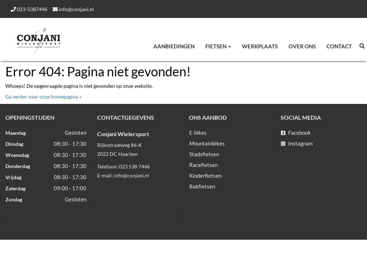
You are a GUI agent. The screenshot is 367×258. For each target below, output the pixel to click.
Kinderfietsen (205, 175)
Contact (339, 46)
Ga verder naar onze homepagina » (43, 97)
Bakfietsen (202, 186)
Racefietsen (203, 165)
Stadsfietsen (204, 154)
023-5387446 (29, 9)
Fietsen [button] (218, 46)
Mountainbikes (207, 143)
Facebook (296, 132)
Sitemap (198, 223)
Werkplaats (260, 46)
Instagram (297, 143)
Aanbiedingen (174, 46)
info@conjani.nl (73, 9)
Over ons (302, 46)
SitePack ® (260, 223)
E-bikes (198, 132)
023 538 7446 (134, 166)
